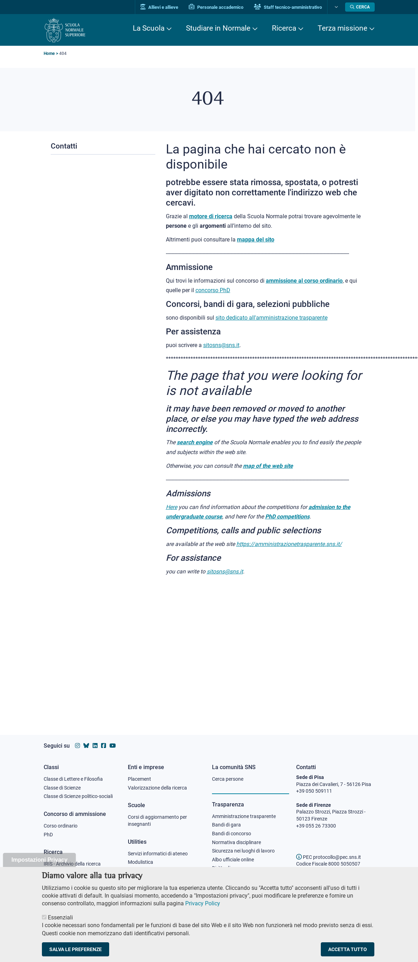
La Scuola (148, 28)
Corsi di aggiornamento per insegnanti (157, 820)
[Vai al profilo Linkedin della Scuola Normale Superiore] (95, 745)
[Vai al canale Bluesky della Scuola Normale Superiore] (86, 745)
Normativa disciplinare (236, 842)
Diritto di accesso (230, 868)
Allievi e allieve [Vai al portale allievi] (159, 7)
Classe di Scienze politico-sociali (78, 796)
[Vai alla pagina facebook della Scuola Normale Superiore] (103, 745)
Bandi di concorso (231, 833)
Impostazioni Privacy (39, 867)
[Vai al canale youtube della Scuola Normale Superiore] (113, 745)
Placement (139, 779)
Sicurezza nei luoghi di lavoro (243, 851)
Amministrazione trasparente (244, 816)
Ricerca (284, 28)
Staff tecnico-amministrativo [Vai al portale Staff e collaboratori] (288, 7)
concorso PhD (212, 290)
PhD (48, 834)
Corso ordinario (60, 826)
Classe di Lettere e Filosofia (73, 779)
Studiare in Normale (218, 28)
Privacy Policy (202, 910)
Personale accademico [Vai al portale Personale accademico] (216, 7)
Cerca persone (227, 779)
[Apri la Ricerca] (360, 7)
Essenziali (60, 925)
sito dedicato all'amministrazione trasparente (271, 317)
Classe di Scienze (62, 788)
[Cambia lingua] (335, 7)
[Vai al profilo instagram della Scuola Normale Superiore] (77, 745)
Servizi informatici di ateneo (158, 853)
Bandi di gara (226, 825)
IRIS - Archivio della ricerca (72, 864)
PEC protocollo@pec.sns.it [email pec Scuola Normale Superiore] (328, 857)
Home (49, 53)
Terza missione (342, 28)
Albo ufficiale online (233, 859)
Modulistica (140, 862)
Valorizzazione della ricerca (157, 788)
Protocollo (139, 871)
